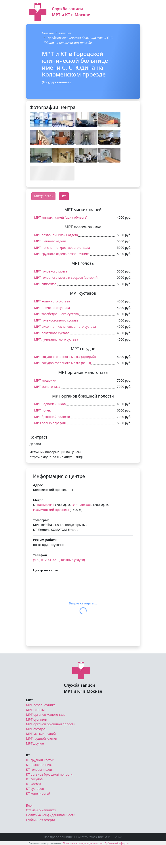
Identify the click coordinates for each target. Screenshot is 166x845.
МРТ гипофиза (45, 284)
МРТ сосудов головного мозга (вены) (62, 363)
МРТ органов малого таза (46, 714)
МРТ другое (35, 743)
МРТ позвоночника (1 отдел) (56, 235)
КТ (28, 755)
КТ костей (33, 784)
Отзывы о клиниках (41, 810)
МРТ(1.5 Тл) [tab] (43, 196)
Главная (48, 33)
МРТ (29, 700)
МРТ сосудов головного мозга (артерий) (65, 357)
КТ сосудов (34, 779)
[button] (41, 119)
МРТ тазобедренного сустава (56, 314)
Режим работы (45, 540)
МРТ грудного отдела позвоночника (62, 254)
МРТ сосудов (36, 729)
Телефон (40, 555)
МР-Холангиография (50, 423)
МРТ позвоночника (40, 705)
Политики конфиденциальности (83, 843)
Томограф (41, 520)
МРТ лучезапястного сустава (56, 339)
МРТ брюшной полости (52, 417)
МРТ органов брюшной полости (50, 724)
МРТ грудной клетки (41, 738)
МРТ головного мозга (50, 271)
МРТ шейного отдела (50, 241)
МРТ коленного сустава (52, 301)
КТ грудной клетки (40, 760)
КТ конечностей (38, 793)
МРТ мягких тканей (41, 733)
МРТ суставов (36, 719)
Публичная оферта (40, 820)
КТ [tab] (64, 196)
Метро (38, 500)
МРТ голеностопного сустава (56, 320)
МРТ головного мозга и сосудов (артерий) (66, 277)
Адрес (38, 485)
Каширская (45, 505)
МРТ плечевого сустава (52, 308)
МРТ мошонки (45, 380)
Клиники (64, 33)
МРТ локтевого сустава (52, 333)
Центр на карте (45, 570)
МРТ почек (42, 410)
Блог (29, 805)
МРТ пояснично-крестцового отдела (62, 247)
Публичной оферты (117, 843)
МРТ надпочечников (50, 404)
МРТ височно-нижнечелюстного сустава (65, 326)
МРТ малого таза (47, 386)
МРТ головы (35, 710)
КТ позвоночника (39, 765)
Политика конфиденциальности (50, 815)
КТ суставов (35, 788)
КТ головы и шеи (39, 769)
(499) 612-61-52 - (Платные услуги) (59, 560)
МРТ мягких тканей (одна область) (60, 217)
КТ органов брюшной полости (49, 774)
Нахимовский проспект (51, 510)
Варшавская (81, 505)
